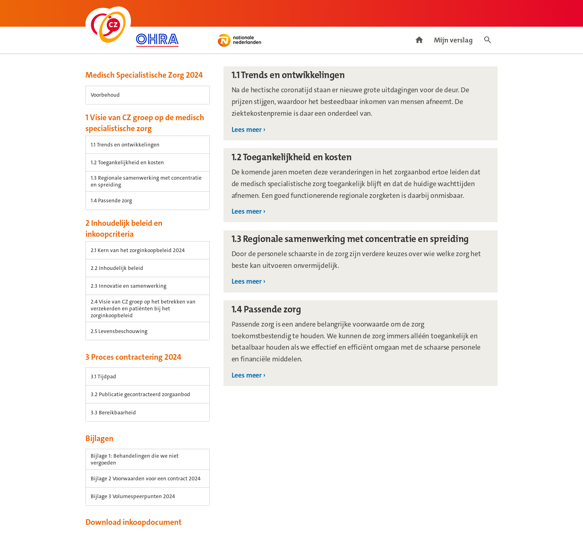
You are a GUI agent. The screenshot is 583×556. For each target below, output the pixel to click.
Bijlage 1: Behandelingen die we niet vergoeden (135, 459)
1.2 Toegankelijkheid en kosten (127, 162)
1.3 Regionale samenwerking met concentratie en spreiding (146, 181)
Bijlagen (99, 438)
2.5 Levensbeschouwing (119, 331)
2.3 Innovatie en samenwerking (128, 285)
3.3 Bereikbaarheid (113, 412)
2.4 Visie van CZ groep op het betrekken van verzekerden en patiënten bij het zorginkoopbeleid (143, 308)
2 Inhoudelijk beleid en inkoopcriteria (123, 228)
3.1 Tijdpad (103, 376)
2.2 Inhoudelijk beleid (117, 268)
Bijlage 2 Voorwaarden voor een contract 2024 (145, 478)
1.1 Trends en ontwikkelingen (125, 144)
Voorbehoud (105, 94)
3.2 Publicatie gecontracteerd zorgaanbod (140, 394)
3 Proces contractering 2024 (133, 357)
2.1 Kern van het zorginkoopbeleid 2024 (138, 250)
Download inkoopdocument (133, 522)
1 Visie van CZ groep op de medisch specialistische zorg (144, 123)
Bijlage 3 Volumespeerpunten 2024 (133, 496)
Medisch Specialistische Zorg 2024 (144, 75)
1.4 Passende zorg (111, 200)
